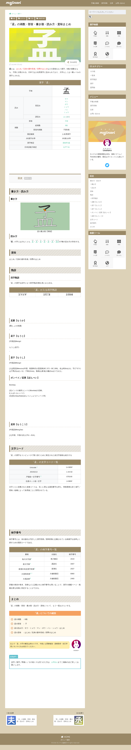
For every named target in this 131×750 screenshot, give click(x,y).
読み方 (93, 189)
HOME (65, 742)
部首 (119, 34)
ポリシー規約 (65, 745)
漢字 (92, 84)
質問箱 (92, 89)
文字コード (94, 221)
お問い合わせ (120, 3)
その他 (92, 72)
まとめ (92, 228)
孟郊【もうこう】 (97, 217)
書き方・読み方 (95, 182)
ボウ (66, 104)
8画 (14, 18)
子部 (32, 18)
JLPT (107, 55)
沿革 (111, 3)
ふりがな (107, 45)
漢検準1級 (42, 18)
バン (66, 110)
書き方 (93, 186)
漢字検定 (95, 55)
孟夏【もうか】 (96, 203)
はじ (65, 117)
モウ (66, 99)
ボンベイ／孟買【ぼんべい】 (101, 214)
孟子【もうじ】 (96, 207)
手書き (95, 34)
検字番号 (93, 225)
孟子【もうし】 (96, 210)
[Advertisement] (45, 160)
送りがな (119, 45)
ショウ (66, 107)
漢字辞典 (104, 3)
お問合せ (54, 666)
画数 (107, 34)
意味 (91, 193)
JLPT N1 (23, 18)
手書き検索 (95, 3)
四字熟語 (93, 80)
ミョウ (66, 112)
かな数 (95, 45)
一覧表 (92, 76)
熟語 (91, 196)
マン (66, 102)
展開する (28, 178)
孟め (58, 242)
